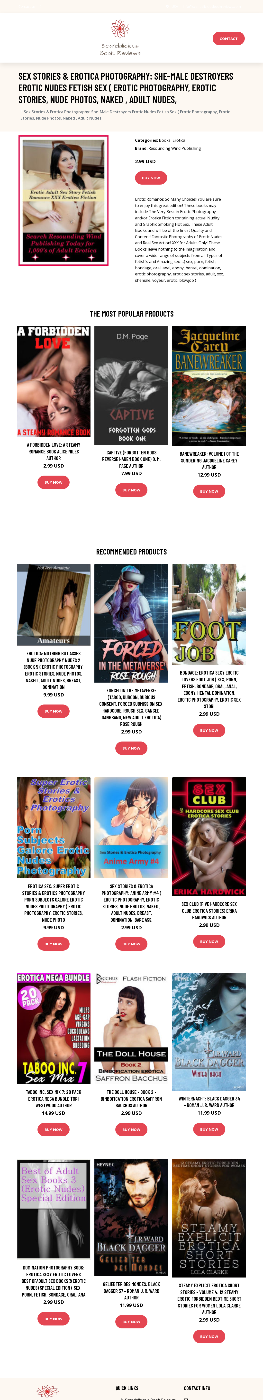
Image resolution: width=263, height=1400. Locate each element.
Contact (229, 38)
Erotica (178, 140)
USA (175, 6)
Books (165, 140)
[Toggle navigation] (25, 38)
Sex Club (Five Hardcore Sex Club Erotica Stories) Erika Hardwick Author (209, 910)
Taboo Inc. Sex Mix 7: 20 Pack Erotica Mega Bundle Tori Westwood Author (53, 1098)
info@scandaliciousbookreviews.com (212, 6)
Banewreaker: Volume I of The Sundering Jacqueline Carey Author (209, 460)
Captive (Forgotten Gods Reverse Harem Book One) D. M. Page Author (131, 459)
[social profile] (40, 6)
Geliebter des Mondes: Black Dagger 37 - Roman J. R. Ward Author (131, 1290)
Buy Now (151, 177)
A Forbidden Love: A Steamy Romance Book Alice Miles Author (53, 451)
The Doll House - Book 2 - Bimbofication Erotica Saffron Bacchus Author (131, 1098)
